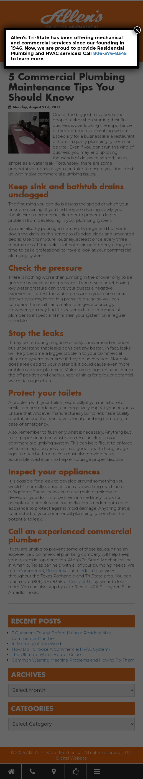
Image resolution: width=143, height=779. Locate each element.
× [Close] (137, 30)
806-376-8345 (110, 53)
